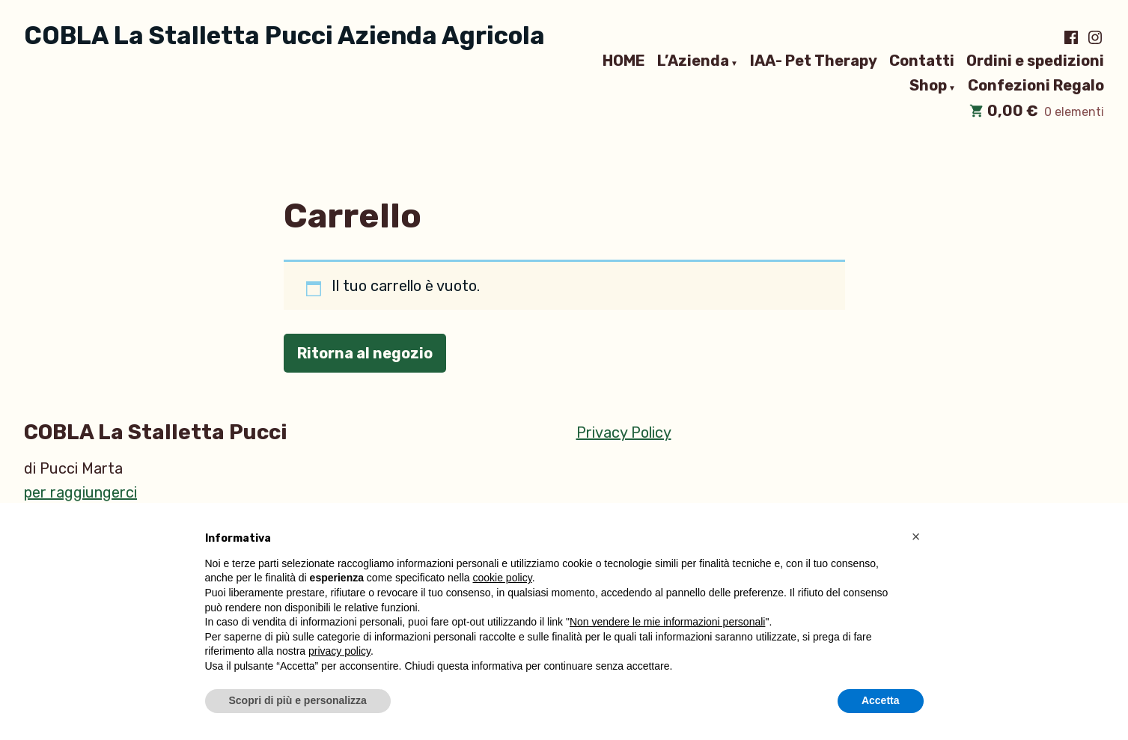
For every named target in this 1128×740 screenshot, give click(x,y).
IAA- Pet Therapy (813, 61)
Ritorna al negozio (365, 353)
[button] (916, 539)
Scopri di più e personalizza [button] (298, 700)
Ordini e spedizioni (1035, 61)
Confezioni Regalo (1036, 87)
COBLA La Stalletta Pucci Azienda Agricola (284, 35)
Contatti (921, 61)
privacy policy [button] (339, 651)
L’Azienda (693, 61)
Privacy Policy (623, 432)
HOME (624, 61)
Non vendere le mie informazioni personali (667, 622)
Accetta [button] (881, 700)
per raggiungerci (80, 492)
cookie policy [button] (502, 578)
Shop (928, 87)
